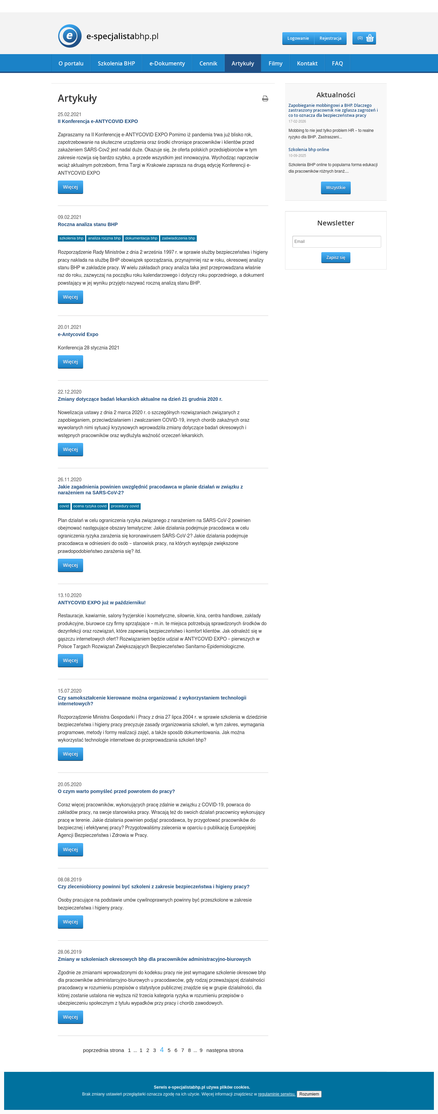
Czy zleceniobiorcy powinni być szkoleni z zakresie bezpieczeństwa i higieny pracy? (153, 886)
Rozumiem (309, 1094)
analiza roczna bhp (104, 238)
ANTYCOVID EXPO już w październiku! (102, 602)
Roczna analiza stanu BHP (88, 224)
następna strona (224, 1050)
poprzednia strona (103, 1050)
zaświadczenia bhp (178, 238)
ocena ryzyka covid (90, 506)
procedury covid (125, 506)
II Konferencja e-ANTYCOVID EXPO (98, 121)
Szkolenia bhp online (308, 149)
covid (64, 506)
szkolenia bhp (71, 238)
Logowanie (298, 38)
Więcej (70, 187)
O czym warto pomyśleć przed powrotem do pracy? (116, 791)
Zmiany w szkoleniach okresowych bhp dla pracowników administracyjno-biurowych (154, 959)
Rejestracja (331, 38)
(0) (360, 38)
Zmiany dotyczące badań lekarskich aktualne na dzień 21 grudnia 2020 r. (140, 399)
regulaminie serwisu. (276, 1094)
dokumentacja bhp (141, 238)
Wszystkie (336, 187)
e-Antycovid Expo (78, 334)
